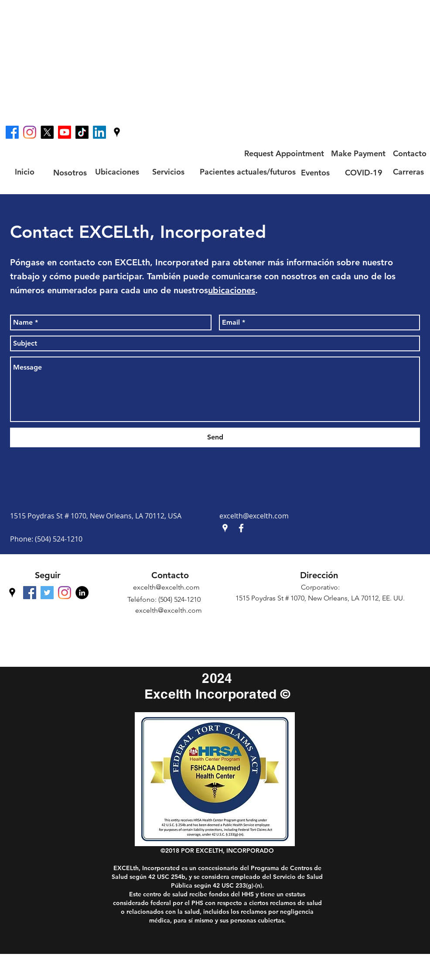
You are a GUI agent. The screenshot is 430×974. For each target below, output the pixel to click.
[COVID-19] (364, 172)
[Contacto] (410, 153)
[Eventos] (315, 172)
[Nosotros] (70, 172)
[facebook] (12, 132)
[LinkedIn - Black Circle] (82, 592)
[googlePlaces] (116, 132)
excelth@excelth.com (254, 516)
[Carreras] (408, 172)
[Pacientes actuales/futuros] (248, 172)
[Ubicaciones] (117, 171)
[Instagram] (29, 132)
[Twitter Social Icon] (47, 592)
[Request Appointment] (284, 153)
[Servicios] (168, 171)
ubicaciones (231, 290)
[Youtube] (64, 132)
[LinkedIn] (99, 132)
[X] (47, 132)
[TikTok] (82, 132)
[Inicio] (24, 172)
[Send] (215, 437)
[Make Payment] (358, 153)
